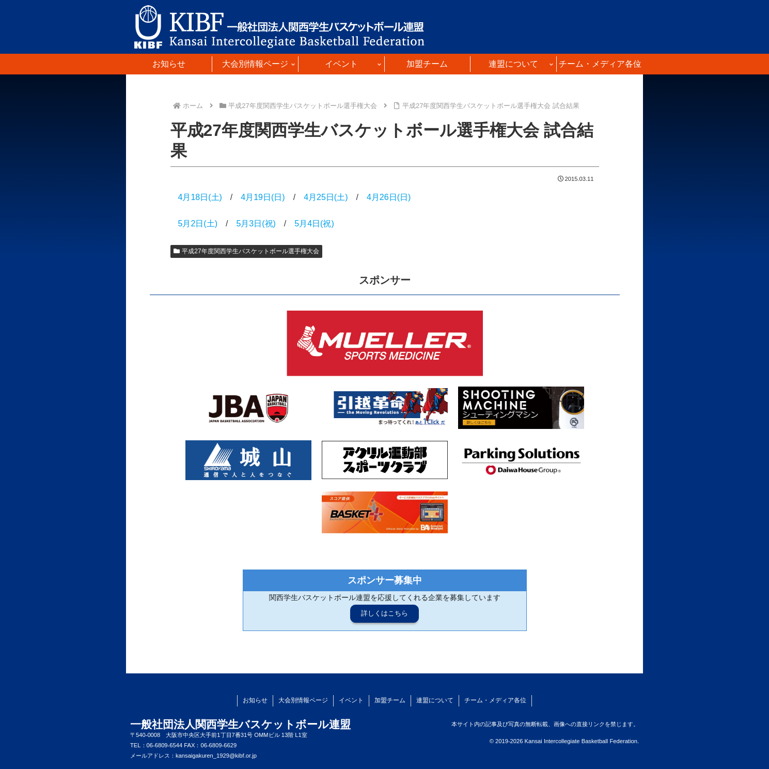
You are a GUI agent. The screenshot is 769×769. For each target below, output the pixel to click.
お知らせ (255, 700)
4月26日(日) (389, 197)
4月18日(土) (200, 197)
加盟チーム (389, 700)
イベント (351, 700)
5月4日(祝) (314, 223)
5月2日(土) (197, 223)
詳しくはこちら (384, 613)
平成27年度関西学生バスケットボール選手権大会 (246, 251)
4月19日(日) (263, 197)
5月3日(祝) (255, 223)
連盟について (434, 700)
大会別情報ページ (303, 700)
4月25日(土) (326, 197)
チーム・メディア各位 (495, 700)
